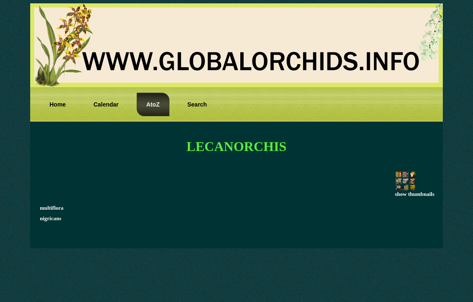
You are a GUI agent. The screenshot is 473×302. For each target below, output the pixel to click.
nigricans (50, 218)
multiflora (51, 208)
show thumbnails (414, 191)
